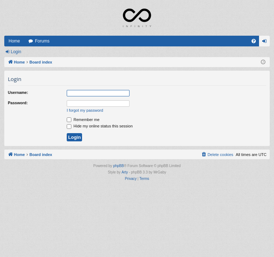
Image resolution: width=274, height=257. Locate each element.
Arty (125, 172)
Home (14, 41)
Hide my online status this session (100, 126)
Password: (18, 103)
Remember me (83, 119)
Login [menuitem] (266, 42)
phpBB (118, 166)
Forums (42, 41)
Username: (18, 92)
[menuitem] (253, 41)
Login (16, 51)
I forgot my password (85, 110)
